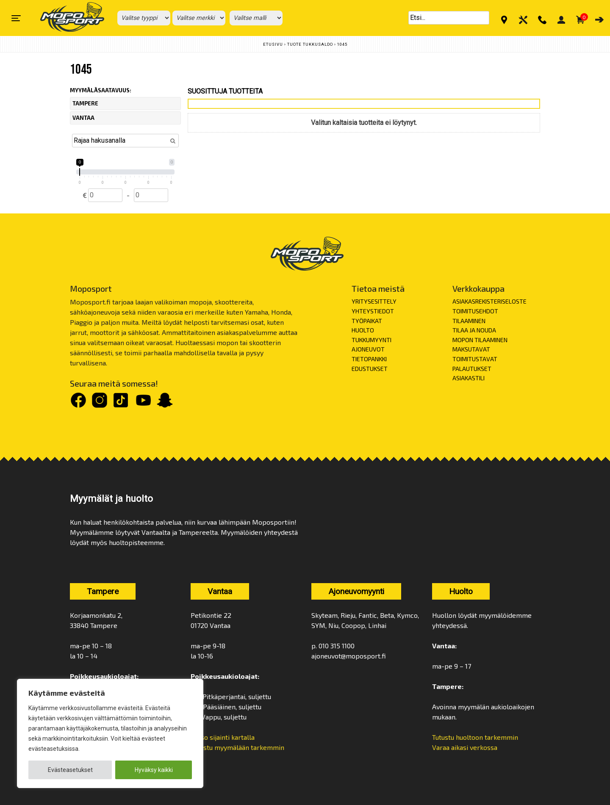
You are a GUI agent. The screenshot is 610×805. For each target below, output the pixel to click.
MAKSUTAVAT (471, 349)
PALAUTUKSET (471, 368)
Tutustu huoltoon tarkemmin (475, 737)
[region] (110, 733)
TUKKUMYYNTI (371, 339)
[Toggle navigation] (16, 18)
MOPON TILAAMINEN (479, 339)
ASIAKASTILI (468, 378)
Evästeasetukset (70, 769)
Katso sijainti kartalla (223, 737)
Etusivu (273, 44)
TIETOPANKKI (369, 358)
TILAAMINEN (468, 320)
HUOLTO (363, 330)
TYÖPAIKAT (367, 320)
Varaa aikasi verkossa (464, 747)
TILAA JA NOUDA (474, 330)
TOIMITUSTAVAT (474, 358)
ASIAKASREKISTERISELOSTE (489, 301)
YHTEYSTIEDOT (373, 311)
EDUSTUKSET (370, 368)
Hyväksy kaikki (154, 769)
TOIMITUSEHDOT (475, 311)
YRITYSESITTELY (374, 301)
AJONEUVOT (368, 349)
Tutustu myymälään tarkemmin (237, 747)
